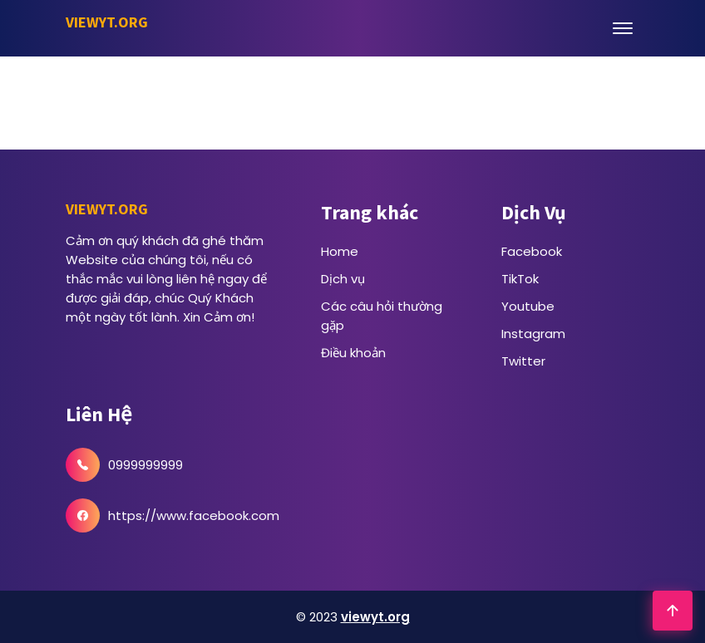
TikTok (520, 278)
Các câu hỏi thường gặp (381, 315)
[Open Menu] (622, 28)
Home (339, 251)
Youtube (528, 306)
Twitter (523, 361)
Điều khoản (353, 352)
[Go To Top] (673, 611)
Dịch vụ (343, 278)
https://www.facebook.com (193, 515)
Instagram (533, 333)
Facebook (531, 251)
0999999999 (145, 465)
